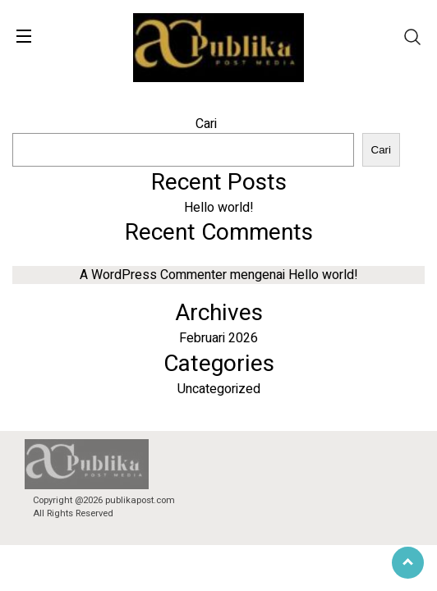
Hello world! (219, 208)
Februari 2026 (218, 338)
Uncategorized (218, 389)
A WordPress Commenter (153, 275)
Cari (206, 124)
